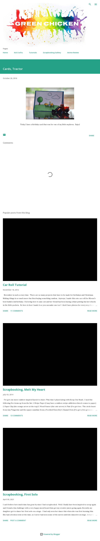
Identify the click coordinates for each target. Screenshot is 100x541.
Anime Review (73, 52)
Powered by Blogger (50, 534)
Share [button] (91, 135)
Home (5, 52)
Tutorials (33, 52)
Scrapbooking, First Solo (20, 494)
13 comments (16, 415)
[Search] (89, 4)
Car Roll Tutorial (15, 285)
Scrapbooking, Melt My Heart (24, 389)
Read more (92, 311)
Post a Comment (18, 520)
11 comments (16, 311)
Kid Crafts (18, 52)
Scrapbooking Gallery (52, 52)
